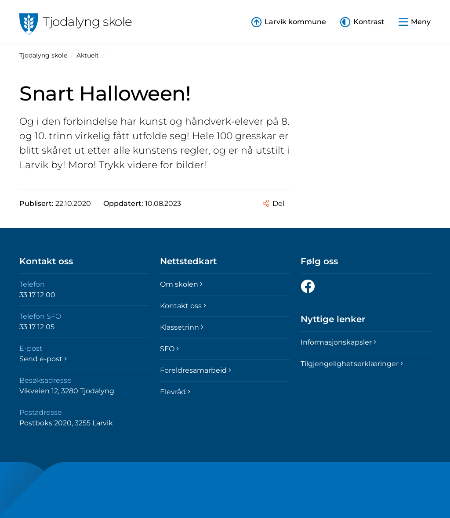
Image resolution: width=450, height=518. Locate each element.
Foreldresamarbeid (195, 370)
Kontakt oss (183, 306)
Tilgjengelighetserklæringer (352, 364)
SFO (169, 349)
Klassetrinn (181, 327)
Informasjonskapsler (338, 342)
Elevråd (175, 392)
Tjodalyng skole (43, 55)
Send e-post (43, 359)
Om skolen (181, 284)
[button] (362, 22)
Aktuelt (87, 55)
